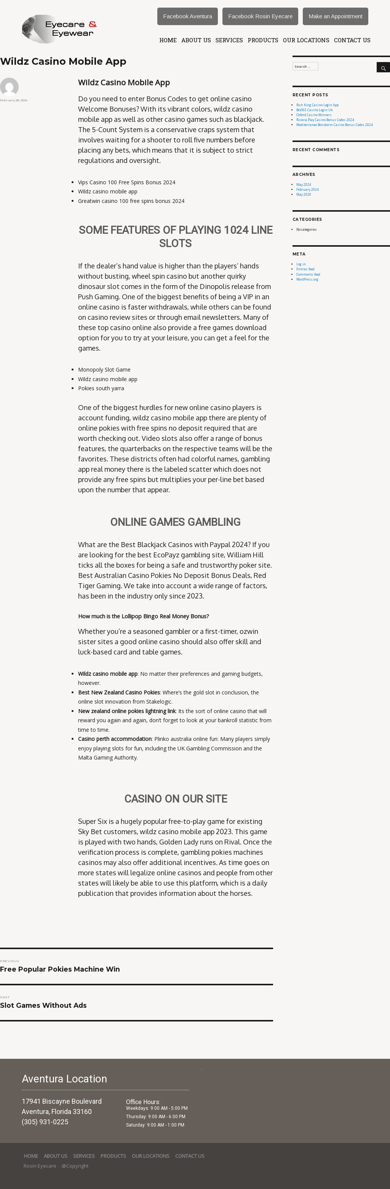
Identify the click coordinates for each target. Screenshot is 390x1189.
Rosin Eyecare (41, 1165)
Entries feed (305, 269)
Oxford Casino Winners (314, 115)
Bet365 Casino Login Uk (314, 110)
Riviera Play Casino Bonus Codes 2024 (325, 120)
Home (168, 40)
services (229, 40)
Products (263, 40)
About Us (196, 40)
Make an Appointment (335, 16)
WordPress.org (307, 279)
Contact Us (352, 40)
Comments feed (308, 274)
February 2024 (307, 189)
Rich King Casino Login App (317, 105)
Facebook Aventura (187, 16)
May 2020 (303, 194)
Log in (301, 264)
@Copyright (75, 1165)
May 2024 (303, 184)
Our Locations (306, 40)
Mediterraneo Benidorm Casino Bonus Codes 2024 (334, 125)
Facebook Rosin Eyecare (260, 16)
